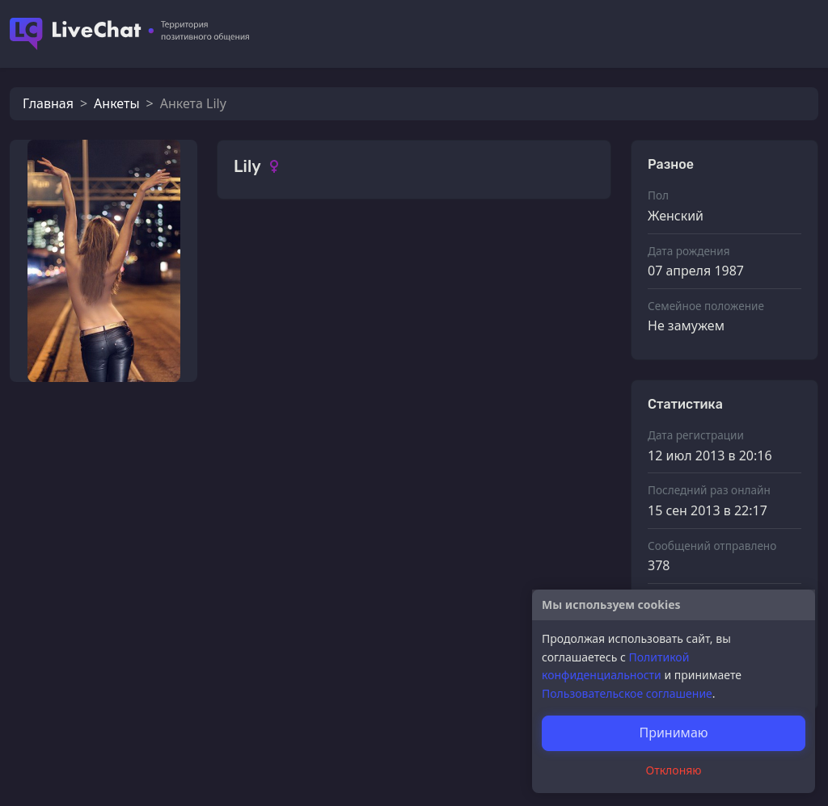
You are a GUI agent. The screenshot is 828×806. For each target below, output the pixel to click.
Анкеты (116, 103)
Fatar (286, 492)
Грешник (298, 735)
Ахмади (294, 249)
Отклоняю (674, 770)
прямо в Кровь (316, 654)
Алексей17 (303, 330)
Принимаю (673, 732)
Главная (48, 103)
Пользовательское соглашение (627, 693)
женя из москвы (320, 573)
